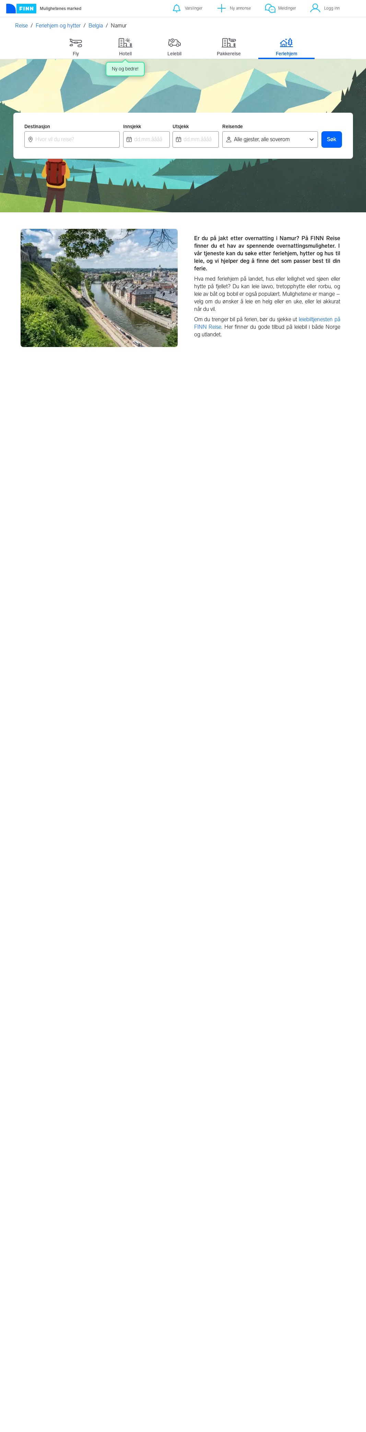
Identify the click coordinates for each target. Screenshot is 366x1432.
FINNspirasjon (309, 1316)
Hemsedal (37, 1208)
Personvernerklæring (257, 1307)
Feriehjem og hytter (58, 25)
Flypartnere (190, 1338)
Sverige (254, 1208)
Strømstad (38, 1221)
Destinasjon (37, 127)
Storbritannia (151, 1235)
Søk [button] (332, 139)
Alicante (255, 1066)
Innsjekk (132, 127)
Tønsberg (37, 1080)
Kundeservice (308, 1307)
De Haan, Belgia (270, 926)
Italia (251, 1235)
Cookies (244, 1325)
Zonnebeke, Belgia (161, 926)
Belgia (95, 25)
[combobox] (72, 139)
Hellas (143, 1208)
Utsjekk (181, 127)
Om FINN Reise (137, 1307)
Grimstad (146, 1107)
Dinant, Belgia (155, 812)
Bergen (34, 1066)
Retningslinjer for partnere (196, 1311)
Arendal (35, 1093)
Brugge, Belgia (44, 698)
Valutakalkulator (137, 1316)
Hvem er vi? (306, 1325)
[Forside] (43, 8)
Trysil (31, 1195)
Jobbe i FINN (307, 1334)
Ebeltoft (35, 1235)
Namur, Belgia (43, 812)
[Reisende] (270, 139)
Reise (21, 25)
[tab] (76, 45)
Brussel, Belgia (44, 583)
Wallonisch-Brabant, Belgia (284, 698)
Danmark (257, 1195)
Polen (143, 1221)
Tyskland (146, 1248)
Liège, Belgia (154, 698)
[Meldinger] (280, 8)
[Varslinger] (186, 8)
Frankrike (257, 1221)
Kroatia (144, 1195)
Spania (254, 1248)
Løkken (34, 1248)
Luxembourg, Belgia (274, 812)
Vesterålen (148, 1093)
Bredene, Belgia (46, 926)
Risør (142, 1053)
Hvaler (143, 1080)
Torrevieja (257, 1080)
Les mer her (186, 1420)
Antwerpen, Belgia (217, 583)
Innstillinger (248, 1316)
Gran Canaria (261, 1053)
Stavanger (38, 1107)
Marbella (256, 1093)
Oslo (31, 1053)
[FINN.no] (57, 1306)
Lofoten (145, 1066)
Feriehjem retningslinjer (192, 1326)
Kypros (254, 1107)
